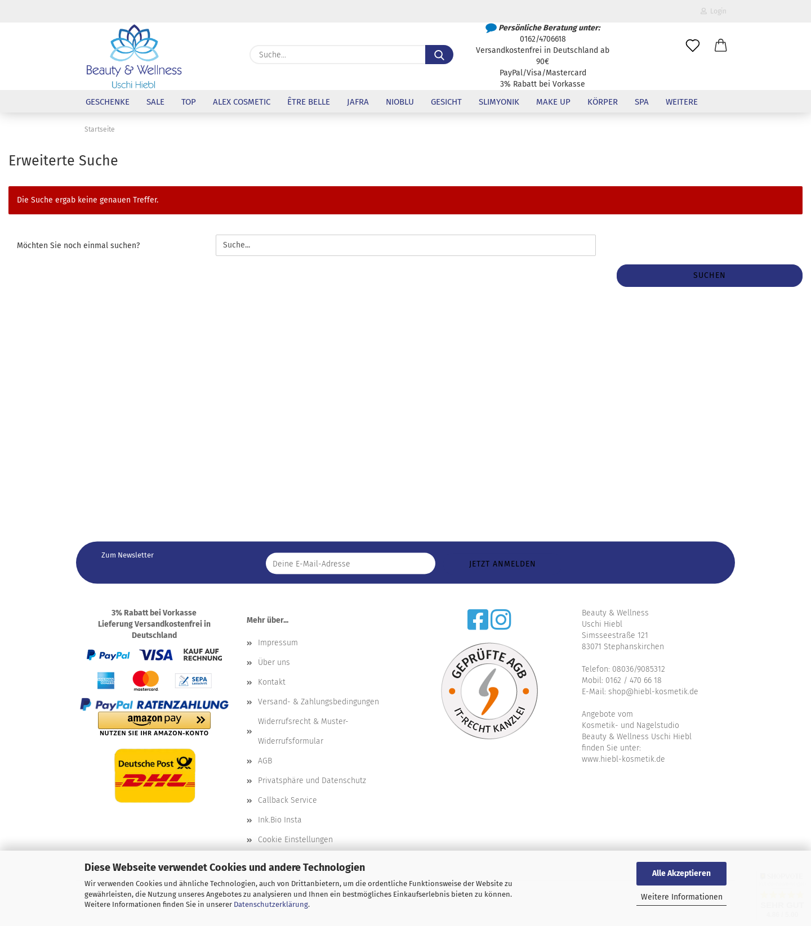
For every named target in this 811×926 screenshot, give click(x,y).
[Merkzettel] (693, 46)
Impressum (278, 643)
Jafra (358, 102)
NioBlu (400, 102)
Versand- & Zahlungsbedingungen (318, 702)
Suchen (709, 275)
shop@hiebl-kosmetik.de (653, 691)
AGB (265, 761)
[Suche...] (439, 54)
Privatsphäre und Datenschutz (312, 780)
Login (714, 11)
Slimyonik (499, 102)
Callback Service (287, 800)
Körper (602, 102)
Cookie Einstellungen (295, 839)
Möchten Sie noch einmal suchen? (78, 245)
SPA (642, 102)
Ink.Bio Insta (280, 820)
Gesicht (446, 102)
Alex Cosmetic (241, 102)
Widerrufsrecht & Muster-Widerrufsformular (303, 731)
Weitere (682, 102)
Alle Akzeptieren (681, 873)
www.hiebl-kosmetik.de (623, 759)
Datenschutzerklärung (271, 904)
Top (188, 102)
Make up (553, 102)
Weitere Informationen (682, 897)
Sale (155, 102)
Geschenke (108, 102)
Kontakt (272, 682)
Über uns (274, 662)
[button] (721, 46)
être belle (308, 102)
